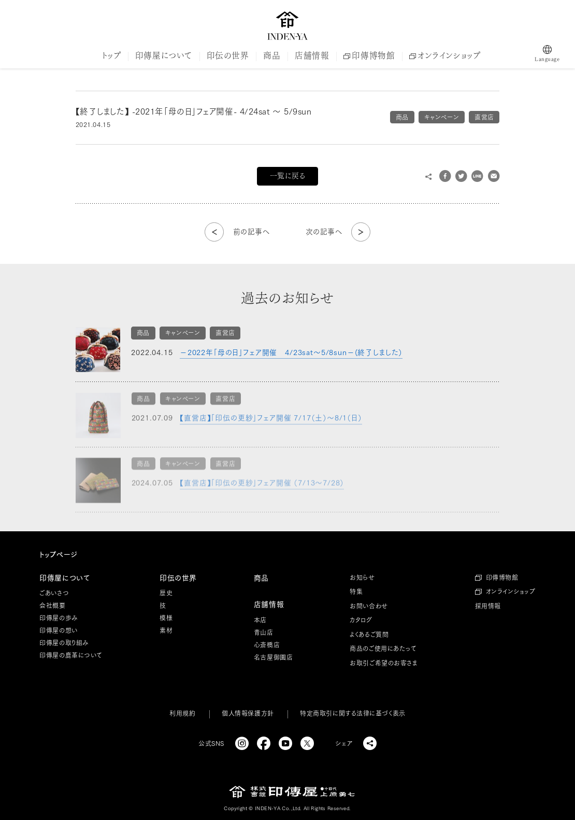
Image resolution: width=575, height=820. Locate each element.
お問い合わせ (368, 606)
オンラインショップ (444, 56)
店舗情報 (312, 56)
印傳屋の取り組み (64, 643)
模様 (166, 618)
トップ (111, 56)
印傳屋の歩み (58, 618)
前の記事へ (251, 231)
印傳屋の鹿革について (71, 655)
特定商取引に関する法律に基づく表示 (352, 713)
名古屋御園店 (273, 657)
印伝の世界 (228, 56)
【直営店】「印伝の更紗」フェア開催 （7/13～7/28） (262, 485)
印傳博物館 (369, 56)
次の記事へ (324, 231)
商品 (271, 56)
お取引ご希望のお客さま (384, 663)
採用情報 (488, 606)
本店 (260, 620)
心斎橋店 (267, 645)
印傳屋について (163, 56)
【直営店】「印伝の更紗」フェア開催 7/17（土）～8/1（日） (271, 421)
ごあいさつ (54, 593)
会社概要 (52, 605)
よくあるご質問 (369, 634)
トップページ (58, 554)
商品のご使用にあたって (383, 648)
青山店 (264, 632)
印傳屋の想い (58, 630)
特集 (356, 591)
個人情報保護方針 (248, 713)
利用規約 (182, 713)
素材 (166, 630)
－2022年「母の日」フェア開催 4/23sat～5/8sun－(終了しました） (291, 352)
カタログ (361, 620)
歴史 (166, 593)
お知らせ (362, 577)
